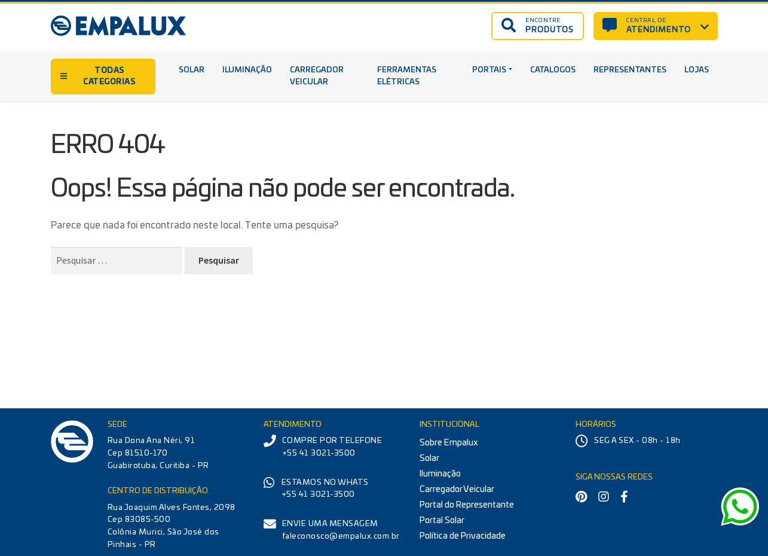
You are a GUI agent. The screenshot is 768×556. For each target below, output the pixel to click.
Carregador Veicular (317, 76)
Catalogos (553, 70)
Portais (489, 70)
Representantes (629, 70)
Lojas (696, 70)
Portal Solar (442, 520)
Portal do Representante (467, 504)
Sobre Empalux (449, 442)
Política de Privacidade (463, 535)
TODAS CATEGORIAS (98, 76)
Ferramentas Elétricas (406, 76)
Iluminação (247, 70)
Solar (191, 70)
